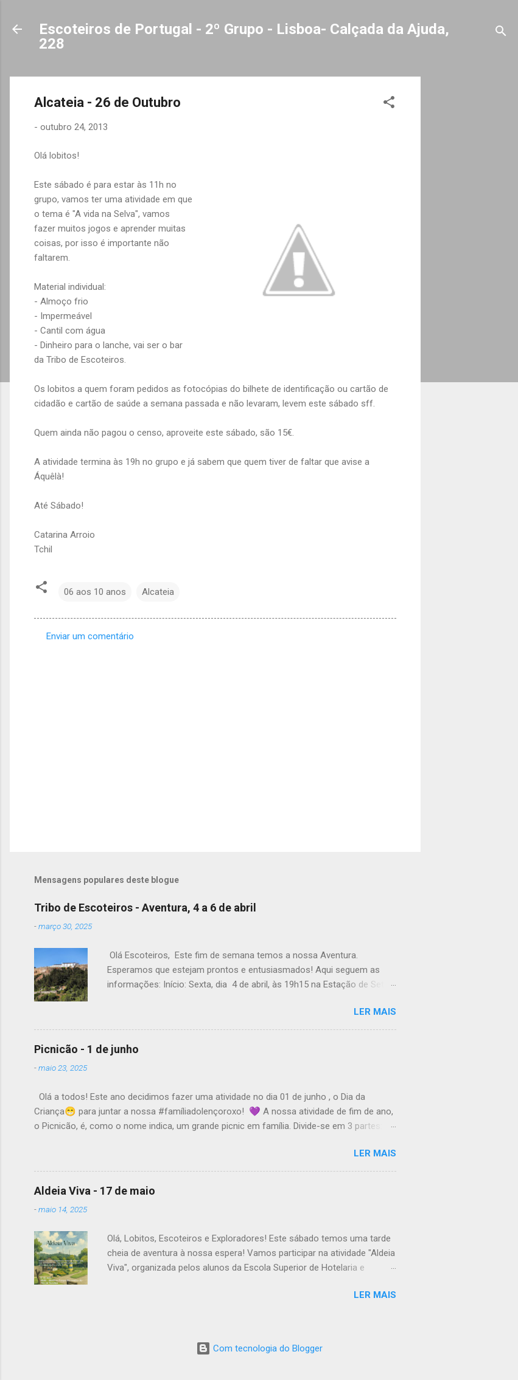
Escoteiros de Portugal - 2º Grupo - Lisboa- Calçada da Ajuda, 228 (244, 36)
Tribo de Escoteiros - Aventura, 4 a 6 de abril (145, 907)
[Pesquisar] (501, 33)
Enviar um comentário (90, 636)
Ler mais (375, 1011)
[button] (389, 104)
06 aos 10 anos (95, 591)
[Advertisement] (469, 259)
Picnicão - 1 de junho (86, 1049)
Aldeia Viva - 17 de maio (94, 1190)
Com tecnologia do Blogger (259, 1348)
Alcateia (158, 591)
